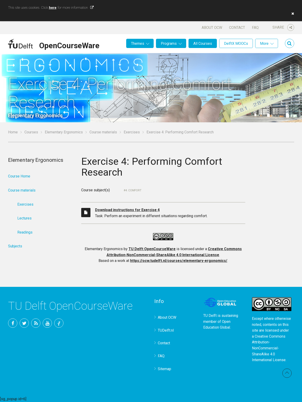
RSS (35, 323)
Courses (31, 132)
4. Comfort (133, 190)
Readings (25, 232)
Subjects (15, 246)
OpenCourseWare (69, 44)
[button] (291, 14)
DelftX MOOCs (236, 43)
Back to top (287, 373)
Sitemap (164, 369)
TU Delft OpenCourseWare (152, 249)
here (53, 8)
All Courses (202, 43)
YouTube (47, 323)
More (264, 43)
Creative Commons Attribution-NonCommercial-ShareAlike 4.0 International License (269, 348)
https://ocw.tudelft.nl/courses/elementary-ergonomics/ (178, 260)
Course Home (19, 176)
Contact (237, 27)
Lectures (24, 218)
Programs (169, 43)
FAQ (255, 27)
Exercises (132, 132)
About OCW (212, 27)
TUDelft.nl (166, 330)
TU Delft (58, 323)
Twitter (24, 323)
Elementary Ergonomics (64, 132)
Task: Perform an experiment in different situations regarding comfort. (170, 212)
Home (13, 132)
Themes (137, 43)
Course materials (103, 132)
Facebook (12, 323)
